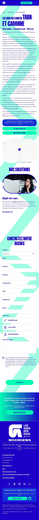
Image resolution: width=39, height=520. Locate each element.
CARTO (34, 162)
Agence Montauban (20, 12)
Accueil (4, 12)
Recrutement (5, 462)
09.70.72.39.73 (26, 3)
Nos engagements (7, 460)
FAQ (3, 469)
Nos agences (11, 12)
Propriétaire (12, 320)
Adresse (5, 275)
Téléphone (5, 299)
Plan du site (10, 509)
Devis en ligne (19, 133)
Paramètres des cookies (20, 509)
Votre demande (7, 340)
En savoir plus (7, 212)
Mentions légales (20, 506)
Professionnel (13, 334)
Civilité (4, 250)
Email (4, 308)
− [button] (4, 143)
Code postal (6, 283)
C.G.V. (27, 506)
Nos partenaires (8, 478)
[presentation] (19, 374)
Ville (3, 291)
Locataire (11, 327)
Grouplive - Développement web (12, 511)
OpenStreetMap (23, 162)
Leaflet (17, 162)
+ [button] (4, 141)
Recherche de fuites (9, 472)
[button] (2, 184)
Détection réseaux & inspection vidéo (16, 474)
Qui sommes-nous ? (7, 457)
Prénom (5, 266)
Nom (4, 258)
